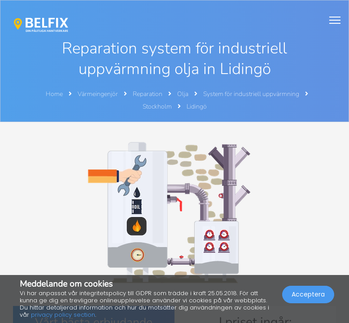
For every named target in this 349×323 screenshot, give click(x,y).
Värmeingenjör (98, 94)
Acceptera (308, 294)
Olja (183, 94)
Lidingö (197, 106)
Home (54, 94)
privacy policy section (63, 314)
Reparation (148, 94)
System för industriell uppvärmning (252, 94)
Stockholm (158, 106)
